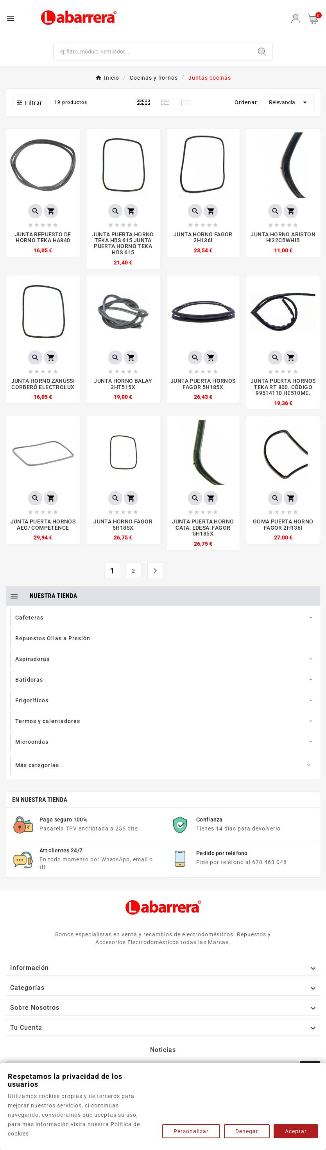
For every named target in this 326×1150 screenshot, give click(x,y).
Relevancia (289, 102)
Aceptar (296, 1131)
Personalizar (191, 1131)
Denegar (246, 1131)
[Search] (262, 51)
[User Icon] (295, 18)
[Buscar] (153, 51)
